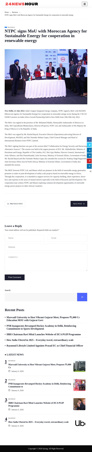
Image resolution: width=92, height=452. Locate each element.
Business (15, 12)
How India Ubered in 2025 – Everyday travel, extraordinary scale (40, 340)
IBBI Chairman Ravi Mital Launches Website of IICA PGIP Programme (44, 334)
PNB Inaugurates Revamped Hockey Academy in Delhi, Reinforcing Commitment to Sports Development (41, 327)
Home (7, 12)
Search (7, 290)
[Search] (82, 297)
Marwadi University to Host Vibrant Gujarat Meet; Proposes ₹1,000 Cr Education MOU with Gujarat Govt (43, 319)
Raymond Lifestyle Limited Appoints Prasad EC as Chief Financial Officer (45, 345)
